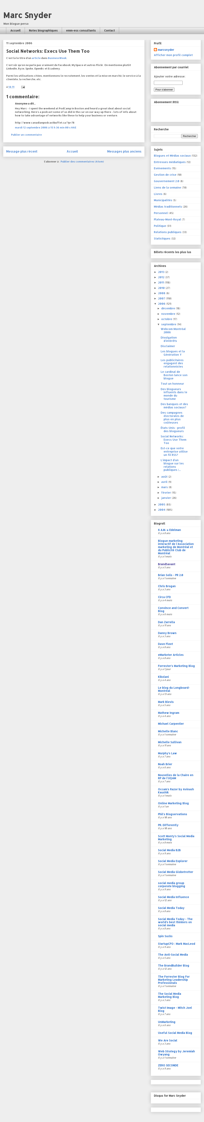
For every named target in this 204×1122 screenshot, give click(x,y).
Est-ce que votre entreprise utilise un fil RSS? (174, 451)
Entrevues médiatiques (170, 162)
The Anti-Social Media (173, 954)
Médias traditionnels (168, 206)
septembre (169, 324)
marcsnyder (166, 49)
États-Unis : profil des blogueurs (173, 429)
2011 (161, 282)
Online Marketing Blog (173, 803)
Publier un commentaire (26, 134)
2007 (162, 298)
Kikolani (163, 676)
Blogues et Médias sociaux (172, 155)
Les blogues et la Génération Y (173, 353)
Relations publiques (167, 232)
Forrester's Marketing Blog (176, 666)
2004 (162, 509)
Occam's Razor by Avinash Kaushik (176, 791)
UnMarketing (166, 1022)
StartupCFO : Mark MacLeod (176, 943)
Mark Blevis (166, 702)
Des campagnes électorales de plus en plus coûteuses (172, 417)
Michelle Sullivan (169, 742)
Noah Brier (165, 764)
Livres (158, 194)
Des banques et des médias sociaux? (174, 405)
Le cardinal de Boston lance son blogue (174, 375)
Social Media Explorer (172, 861)
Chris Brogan (167, 586)
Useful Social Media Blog (175, 1032)
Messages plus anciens (124, 151)
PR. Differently (168, 825)
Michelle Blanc (168, 731)
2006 (162, 303)
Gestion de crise (165, 174)
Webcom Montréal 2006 (173, 330)
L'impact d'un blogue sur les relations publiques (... (172, 464)
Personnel (161, 213)
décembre (168, 308)
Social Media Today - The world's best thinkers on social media (175, 922)
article (36, 58)
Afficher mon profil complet (173, 55)
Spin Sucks (165, 936)
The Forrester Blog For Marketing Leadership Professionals (174, 979)
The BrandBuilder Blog (173, 965)
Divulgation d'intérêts (169, 339)
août (164, 476)
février (166, 492)
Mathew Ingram (168, 712)
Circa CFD (164, 597)
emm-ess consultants (81, 30)
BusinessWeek (57, 58)
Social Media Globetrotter (175, 872)
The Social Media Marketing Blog (169, 995)
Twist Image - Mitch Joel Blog (175, 1009)
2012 (161, 277)
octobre (167, 319)
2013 (161, 272)
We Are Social (167, 1040)
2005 (162, 504)
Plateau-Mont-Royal (167, 219)
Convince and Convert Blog (173, 609)
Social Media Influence (173, 897)
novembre (168, 313)
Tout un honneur (172, 383)
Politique (160, 225)
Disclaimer (168, 346)
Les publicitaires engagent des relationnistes (172, 363)
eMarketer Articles (171, 654)
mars (165, 487)
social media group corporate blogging (171, 884)
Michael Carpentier (171, 723)
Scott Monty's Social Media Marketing (176, 837)
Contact (109, 30)
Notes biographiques (43, 30)
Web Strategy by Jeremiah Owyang (176, 1053)
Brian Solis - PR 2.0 (170, 575)
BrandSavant (166, 564)
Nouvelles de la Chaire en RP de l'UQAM (175, 776)
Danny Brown (167, 633)
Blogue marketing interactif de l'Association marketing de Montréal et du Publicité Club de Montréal (176, 547)
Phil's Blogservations (172, 814)
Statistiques (162, 238)
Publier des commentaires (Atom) (82, 161)
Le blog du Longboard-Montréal (174, 689)
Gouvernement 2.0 (166, 181)
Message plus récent (21, 151)
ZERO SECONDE (168, 1065)
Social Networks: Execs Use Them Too (173, 440)
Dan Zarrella (166, 622)
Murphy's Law (167, 753)
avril (164, 481)
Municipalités (163, 200)
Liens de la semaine (167, 187)
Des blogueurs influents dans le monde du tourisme (174, 393)
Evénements (162, 168)
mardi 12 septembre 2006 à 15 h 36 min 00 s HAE (45, 127)
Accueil (15, 30)
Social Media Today (171, 908)
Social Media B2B (169, 850)
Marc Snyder (27, 15)
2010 (162, 287)
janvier (166, 497)
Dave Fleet (165, 644)
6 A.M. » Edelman (169, 530)
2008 (162, 293)
